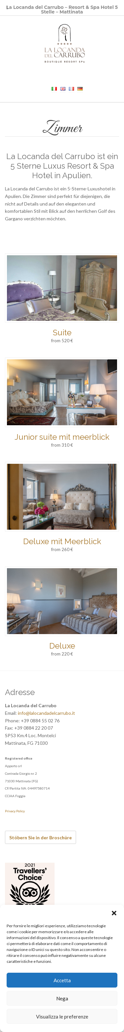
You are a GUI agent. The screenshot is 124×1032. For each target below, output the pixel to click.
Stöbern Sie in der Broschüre (40, 837)
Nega (62, 998)
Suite (62, 332)
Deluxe (62, 646)
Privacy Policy (15, 811)
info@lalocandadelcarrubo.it (46, 713)
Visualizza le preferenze (62, 1016)
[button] (114, 913)
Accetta (62, 980)
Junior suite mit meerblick (62, 437)
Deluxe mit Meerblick (62, 541)
